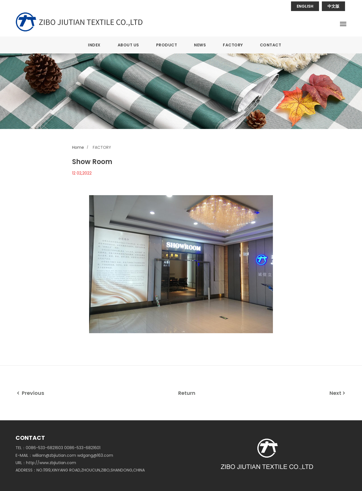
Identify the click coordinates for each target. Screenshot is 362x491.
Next (337, 393)
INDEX (94, 45)
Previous (30, 393)
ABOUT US (128, 45)
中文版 (333, 6)
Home (78, 147)
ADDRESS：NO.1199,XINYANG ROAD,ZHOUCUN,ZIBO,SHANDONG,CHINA (80, 470)
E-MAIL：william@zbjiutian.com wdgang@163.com (64, 455)
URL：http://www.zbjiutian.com (46, 463)
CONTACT (270, 45)
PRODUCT (166, 45)
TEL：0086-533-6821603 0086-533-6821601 (58, 448)
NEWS (200, 45)
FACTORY (233, 45)
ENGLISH (305, 6)
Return (186, 393)
